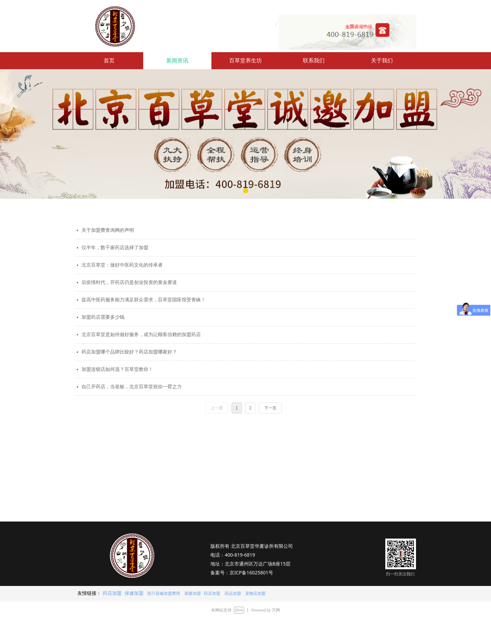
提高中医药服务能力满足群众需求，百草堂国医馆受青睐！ (143, 299)
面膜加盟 (192, 593)
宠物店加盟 (255, 593)
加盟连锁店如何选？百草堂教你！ (117, 369)
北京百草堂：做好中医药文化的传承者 (122, 265)
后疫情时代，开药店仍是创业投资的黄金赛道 (129, 282)
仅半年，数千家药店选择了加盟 (114, 247)
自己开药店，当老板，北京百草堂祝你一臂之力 (131, 386)
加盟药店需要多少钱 (102, 317)
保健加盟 (134, 593)
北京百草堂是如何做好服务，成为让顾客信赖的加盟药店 (141, 334)
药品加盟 (233, 593)
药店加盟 (112, 593)
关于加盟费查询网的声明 (107, 230)
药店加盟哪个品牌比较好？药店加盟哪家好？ (129, 352)
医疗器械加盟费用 (163, 593)
